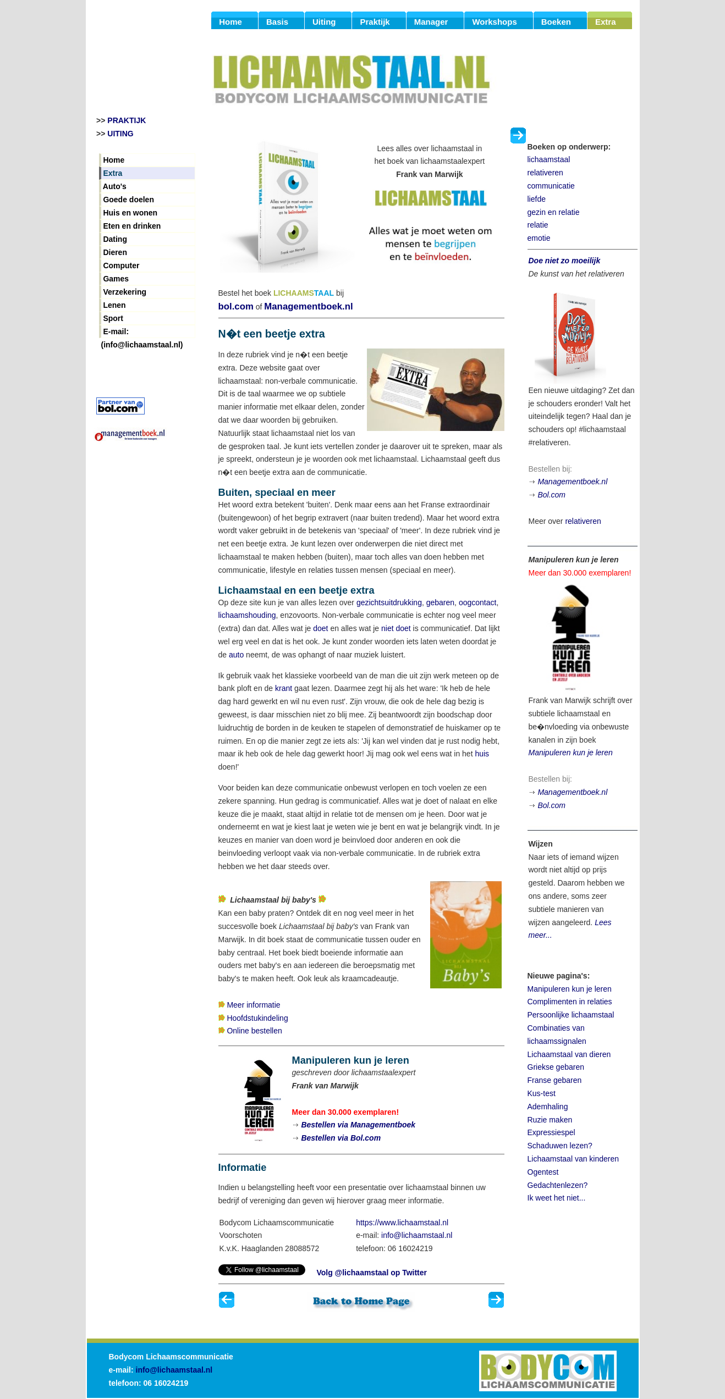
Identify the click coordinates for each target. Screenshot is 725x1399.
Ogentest (543, 1172)
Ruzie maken (550, 1119)
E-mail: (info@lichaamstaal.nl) (142, 332)
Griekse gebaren (556, 1067)
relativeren (545, 172)
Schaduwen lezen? (560, 1145)
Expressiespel (551, 1132)
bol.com (236, 306)
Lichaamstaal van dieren (569, 1054)
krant (283, 688)
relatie (538, 224)
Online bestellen (254, 1030)
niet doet (396, 628)
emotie (539, 238)
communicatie (551, 185)
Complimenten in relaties (570, 1001)
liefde (537, 199)
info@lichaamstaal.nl (416, 1235)
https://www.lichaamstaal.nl (402, 1222)
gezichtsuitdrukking (389, 602)
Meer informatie (253, 1004)
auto (236, 654)
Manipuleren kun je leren (571, 752)
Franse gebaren (555, 1080)
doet (320, 628)
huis (482, 753)
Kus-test (542, 1093)
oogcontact (478, 602)
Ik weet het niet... (557, 1197)
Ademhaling (548, 1106)
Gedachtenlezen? (558, 1185)
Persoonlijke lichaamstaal (571, 1014)
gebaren (440, 602)
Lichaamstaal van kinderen (573, 1158)
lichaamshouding (247, 615)
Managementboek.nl (308, 306)
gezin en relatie (554, 212)
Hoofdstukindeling (257, 1018)
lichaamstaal (549, 159)
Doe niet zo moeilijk (565, 260)
